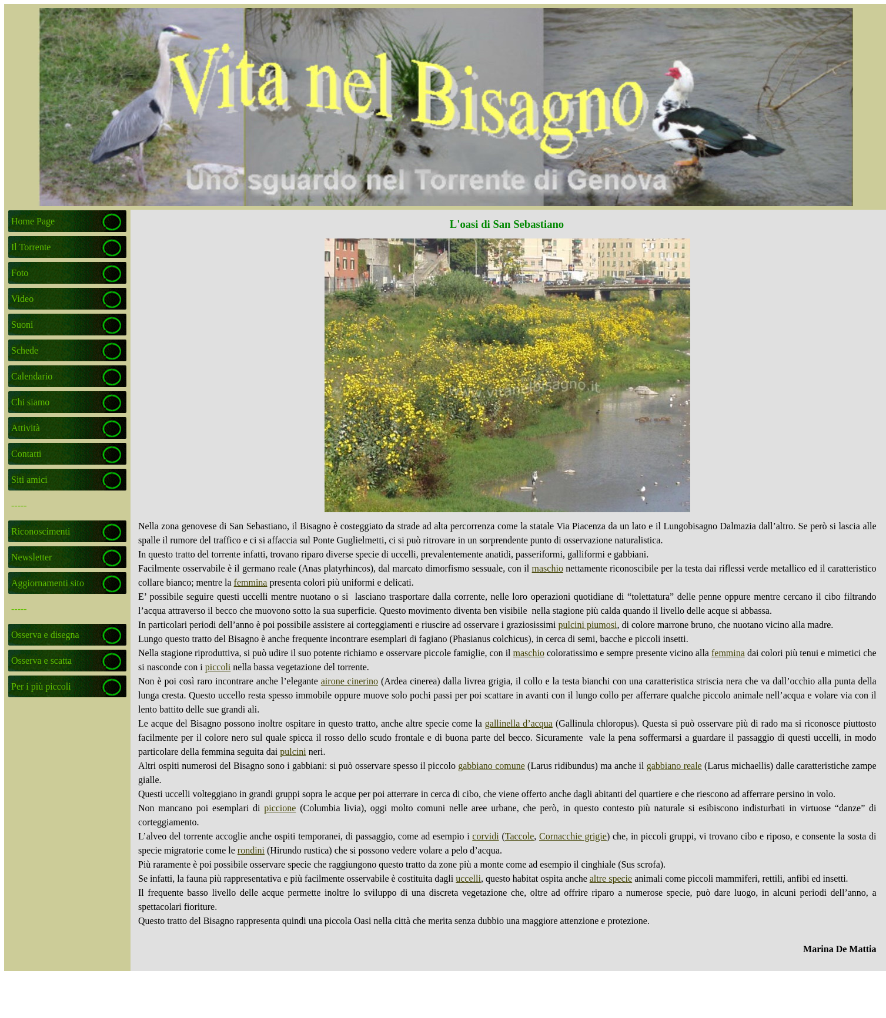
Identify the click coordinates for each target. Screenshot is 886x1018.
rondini (251, 850)
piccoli (218, 667)
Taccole (519, 836)
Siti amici (29, 480)
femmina (251, 582)
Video (22, 299)
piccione (280, 808)
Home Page (33, 221)
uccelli (468, 878)
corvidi (485, 836)
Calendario (31, 376)
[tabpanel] (507, 737)
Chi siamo (30, 402)
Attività (25, 428)
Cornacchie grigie (573, 836)
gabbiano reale (674, 766)
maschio (547, 568)
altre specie (611, 878)
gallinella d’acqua (519, 723)
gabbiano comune (491, 766)
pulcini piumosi (587, 625)
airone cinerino (349, 681)
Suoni (22, 325)
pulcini (293, 752)
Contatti (26, 454)
